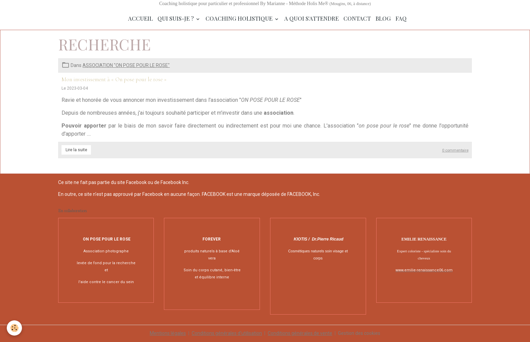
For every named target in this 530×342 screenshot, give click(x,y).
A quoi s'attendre (311, 18)
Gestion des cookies (359, 333)
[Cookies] (14, 328)
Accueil (140, 18)
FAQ (401, 18)
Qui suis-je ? (176, 18)
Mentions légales (168, 333)
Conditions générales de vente (300, 333)
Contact (357, 18)
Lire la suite (76, 149)
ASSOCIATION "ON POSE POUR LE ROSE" (126, 65)
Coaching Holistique (240, 18)
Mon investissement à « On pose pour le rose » (114, 79)
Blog (383, 18)
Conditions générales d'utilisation (227, 333)
